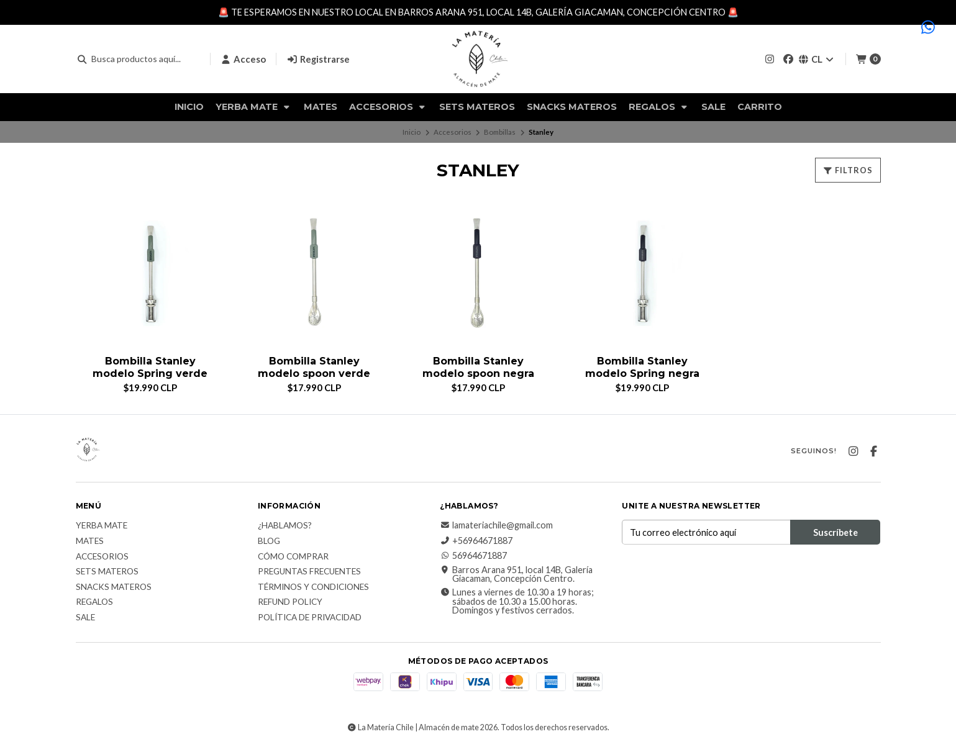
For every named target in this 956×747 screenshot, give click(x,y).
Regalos (659, 106)
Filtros (848, 170)
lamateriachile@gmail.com (496, 525)
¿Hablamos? (285, 526)
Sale (713, 106)
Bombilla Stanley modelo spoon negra (478, 367)
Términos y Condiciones (313, 587)
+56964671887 (476, 540)
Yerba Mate (254, 106)
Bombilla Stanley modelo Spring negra (642, 367)
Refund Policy (290, 602)
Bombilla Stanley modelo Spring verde (150, 367)
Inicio (189, 106)
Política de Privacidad (310, 617)
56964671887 (473, 555)
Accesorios (388, 106)
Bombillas (500, 132)
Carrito (759, 106)
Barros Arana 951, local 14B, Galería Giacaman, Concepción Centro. (516, 575)
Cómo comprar (293, 557)
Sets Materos (477, 106)
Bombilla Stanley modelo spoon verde (314, 367)
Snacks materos (572, 106)
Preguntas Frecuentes (309, 572)
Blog (269, 541)
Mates (320, 106)
